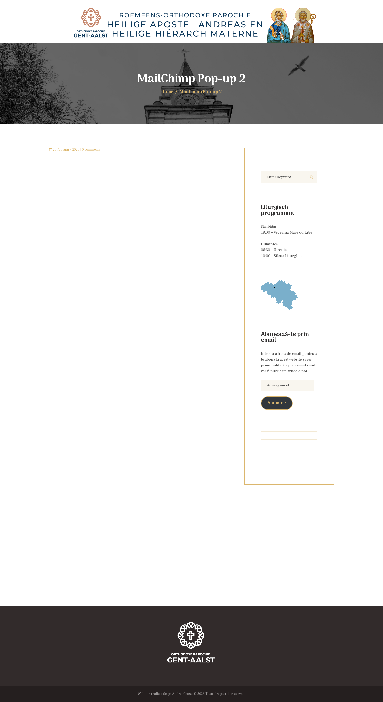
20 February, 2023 (66, 150)
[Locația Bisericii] (191, 557)
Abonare (277, 403)
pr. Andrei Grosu (180, 694)
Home (167, 92)
